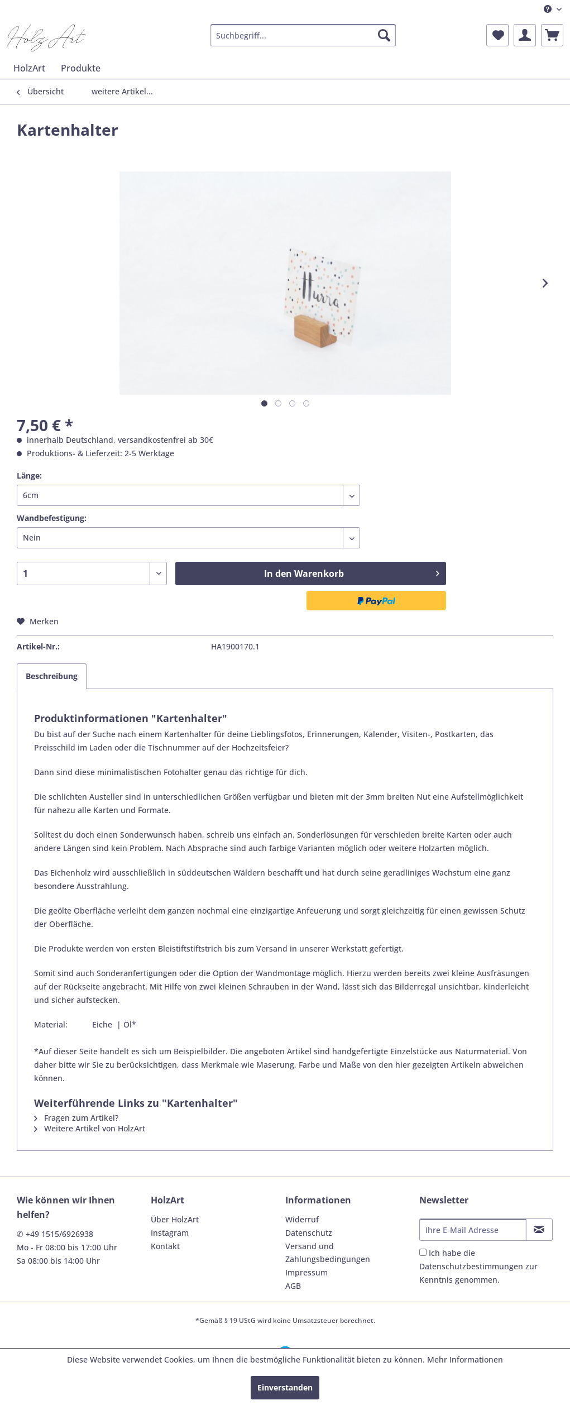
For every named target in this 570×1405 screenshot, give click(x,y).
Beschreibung (52, 676)
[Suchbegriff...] (303, 35)
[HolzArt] (29, 68)
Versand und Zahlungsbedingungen (327, 1253)
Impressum (306, 1272)
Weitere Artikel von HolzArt (89, 1128)
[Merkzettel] (497, 35)
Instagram (170, 1232)
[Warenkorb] (552, 35)
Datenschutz (308, 1232)
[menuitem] (552, 9)
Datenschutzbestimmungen (471, 1266)
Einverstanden (285, 1387)
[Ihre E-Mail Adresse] (472, 1229)
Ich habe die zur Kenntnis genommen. (478, 1266)
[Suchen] (384, 35)
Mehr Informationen (465, 1359)
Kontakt (165, 1246)
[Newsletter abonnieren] (539, 1229)
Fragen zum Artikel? (76, 1117)
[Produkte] (80, 68)
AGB (293, 1285)
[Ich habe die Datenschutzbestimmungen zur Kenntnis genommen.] (423, 1252)
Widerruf (302, 1219)
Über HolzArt (175, 1219)
